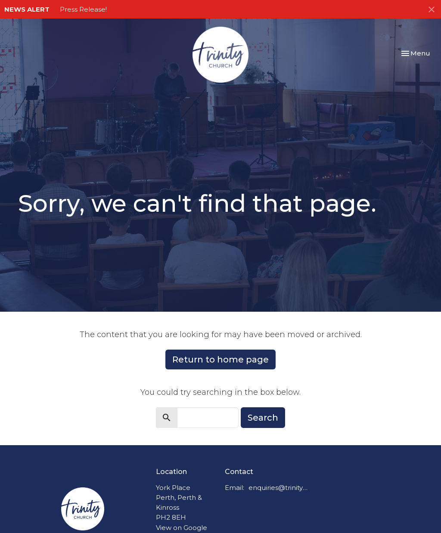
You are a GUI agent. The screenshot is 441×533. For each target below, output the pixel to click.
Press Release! (83, 9)
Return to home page (220, 359)
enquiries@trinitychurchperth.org (278, 487)
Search (263, 417)
